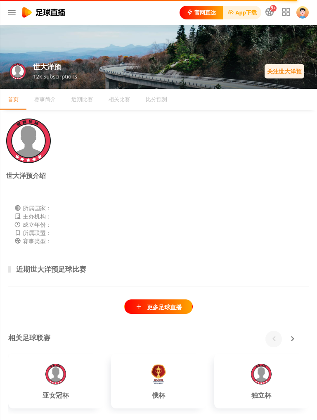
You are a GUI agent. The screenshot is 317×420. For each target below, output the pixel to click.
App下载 (242, 12)
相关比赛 (119, 99)
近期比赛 (82, 99)
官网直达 (201, 12)
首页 (13, 99)
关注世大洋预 (284, 71)
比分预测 (156, 99)
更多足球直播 (158, 307)
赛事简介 (45, 99)
